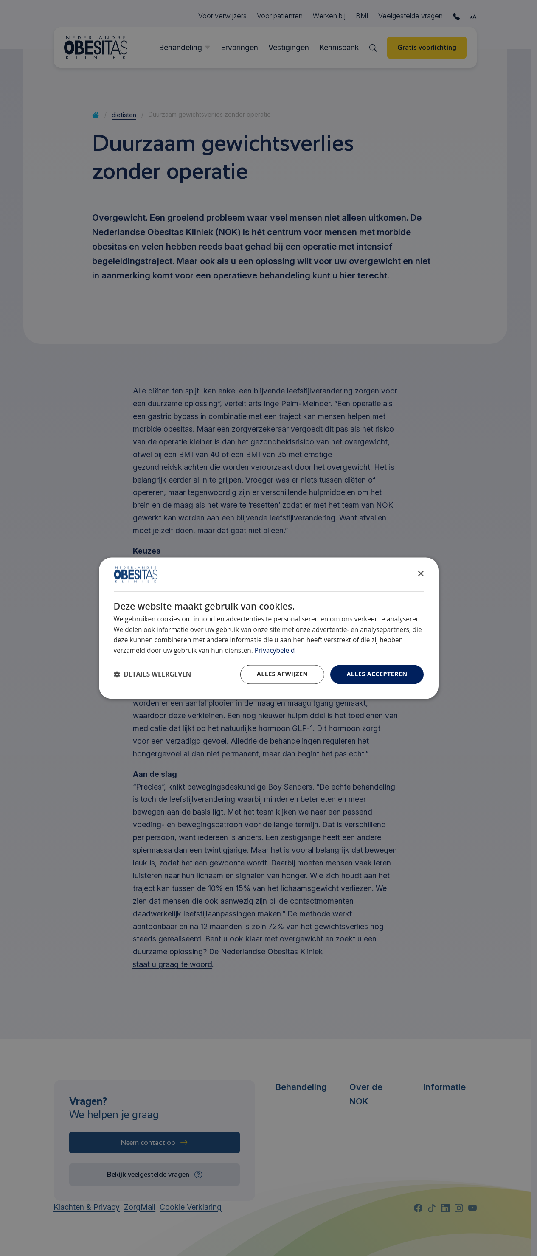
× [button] (420, 573)
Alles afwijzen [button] (282, 674)
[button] (152, 674)
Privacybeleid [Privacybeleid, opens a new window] (275, 650)
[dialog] (269, 628)
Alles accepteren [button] (376, 674)
